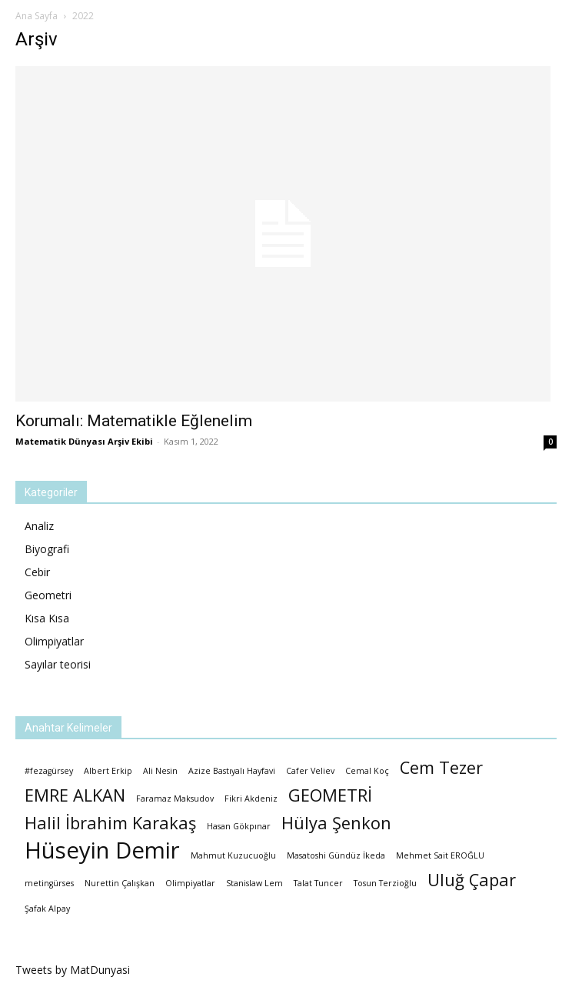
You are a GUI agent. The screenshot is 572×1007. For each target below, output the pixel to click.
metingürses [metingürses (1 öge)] (49, 883)
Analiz (39, 526)
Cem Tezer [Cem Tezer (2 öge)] (441, 767)
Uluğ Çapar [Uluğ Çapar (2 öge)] (471, 880)
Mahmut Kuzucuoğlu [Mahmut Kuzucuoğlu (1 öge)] (233, 855)
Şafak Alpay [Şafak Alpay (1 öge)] (47, 908)
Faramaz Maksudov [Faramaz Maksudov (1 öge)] (175, 798)
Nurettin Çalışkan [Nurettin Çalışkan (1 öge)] (120, 883)
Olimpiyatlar (54, 641)
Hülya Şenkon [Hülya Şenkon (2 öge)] (336, 823)
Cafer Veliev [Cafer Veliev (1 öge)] (310, 770)
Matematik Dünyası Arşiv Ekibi (84, 441)
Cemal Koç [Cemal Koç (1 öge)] (367, 770)
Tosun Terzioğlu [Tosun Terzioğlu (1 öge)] (385, 883)
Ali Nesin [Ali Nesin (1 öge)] (160, 770)
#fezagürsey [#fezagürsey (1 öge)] (49, 770)
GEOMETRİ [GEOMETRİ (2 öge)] (330, 795)
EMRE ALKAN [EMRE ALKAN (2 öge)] (75, 795)
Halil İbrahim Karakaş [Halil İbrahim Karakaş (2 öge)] (110, 823)
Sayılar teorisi (58, 664)
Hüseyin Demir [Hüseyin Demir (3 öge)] (102, 850)
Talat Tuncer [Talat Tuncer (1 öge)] (318, 883)
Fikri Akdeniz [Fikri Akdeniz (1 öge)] (251, 798)
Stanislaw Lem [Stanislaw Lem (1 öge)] (254, 883)
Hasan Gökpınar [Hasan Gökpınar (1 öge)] (239, 826)
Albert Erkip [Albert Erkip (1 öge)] (108, 770)
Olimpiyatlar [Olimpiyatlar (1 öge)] (190, 883)
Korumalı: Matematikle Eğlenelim (133, 421)
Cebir (37, 572)
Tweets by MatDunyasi (72, 969)
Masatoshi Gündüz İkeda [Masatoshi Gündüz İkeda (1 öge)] (336, 855)
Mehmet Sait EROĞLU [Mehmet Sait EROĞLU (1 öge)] (440, 855)
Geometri (48, 595)
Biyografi (47, 549)
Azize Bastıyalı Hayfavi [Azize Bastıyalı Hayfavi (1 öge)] (231, 770)
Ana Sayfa (36, 15)
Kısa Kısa (47, 618)
